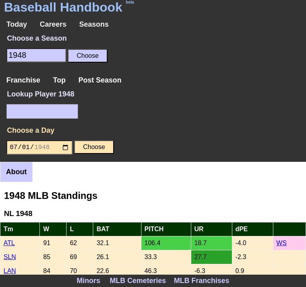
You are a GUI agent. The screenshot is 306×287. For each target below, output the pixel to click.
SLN (10, 257)
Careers (53, 24)
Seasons (94, 24)
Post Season (100, 80)
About (16, 172)
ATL (9, 243)
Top (59, 80)
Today (16, 24)
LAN (10, 270)
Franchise (23, 80)
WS (282, 243)
